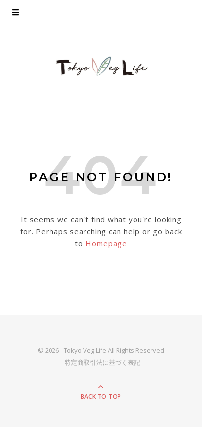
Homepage (106, 243)
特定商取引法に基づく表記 (102, 362)
